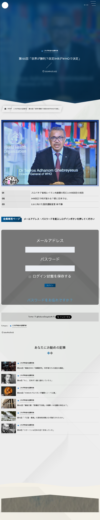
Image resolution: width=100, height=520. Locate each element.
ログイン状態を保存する (52, 276)
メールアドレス (50, 241)
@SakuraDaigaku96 (45, 317)
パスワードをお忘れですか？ (50, 300)
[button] (93, 3)
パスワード (50, 260)
